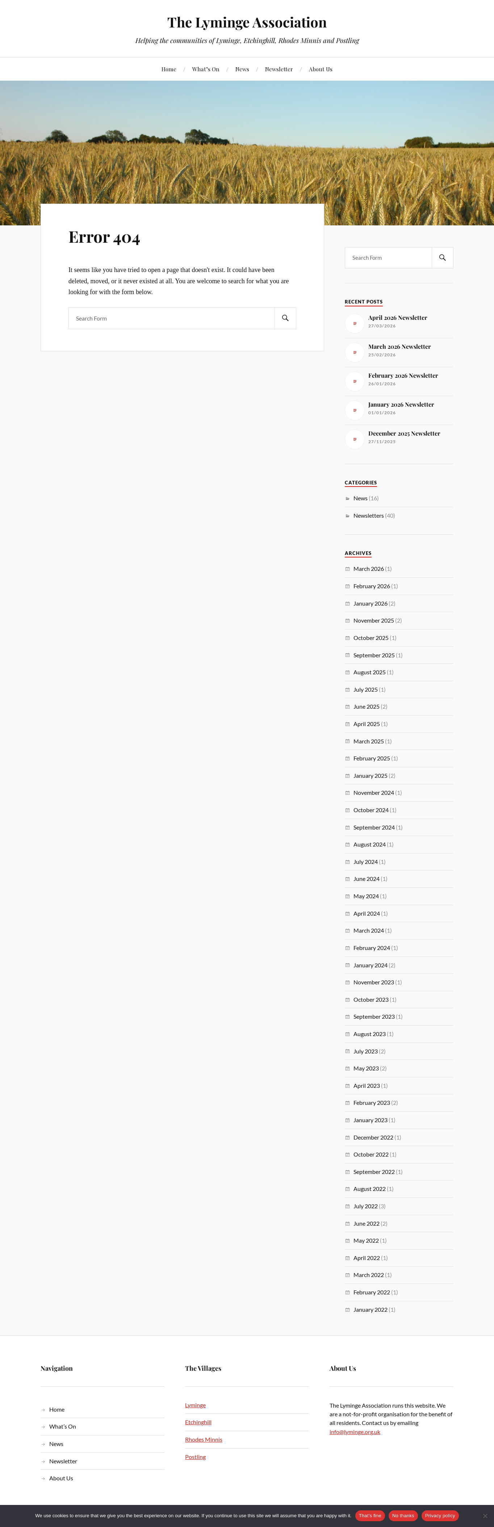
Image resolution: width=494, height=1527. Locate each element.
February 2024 (371, 947)
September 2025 (374, 655)
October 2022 (371, 1154)
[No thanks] (485, 1515)
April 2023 (366, 1085)
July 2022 (365, 1205)
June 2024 (366, 878)
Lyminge (195, 1404)
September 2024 (374, 827)
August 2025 (369, 672)
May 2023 (366, 1068)
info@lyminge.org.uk (355, 1431)
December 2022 (373, 1137)
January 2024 (370, 965)
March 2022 (368, 1274)
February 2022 (371, 1292)
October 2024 (371, 809)
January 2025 (370, 775)
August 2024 (369, 844)
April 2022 (366, 1257)
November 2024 (373, 792)
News (242, 69)
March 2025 (368, 741)
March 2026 (368, 568)
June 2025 (366, 706)
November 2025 (373, 620)
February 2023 (371, 1102)
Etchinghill (198, 1421)
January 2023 (370, 1119)
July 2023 (365, 1051)
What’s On (205, 69)
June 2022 (366, 1223)
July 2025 (365, 689)
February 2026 (371, 585)
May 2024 (366, 895)
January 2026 (370, 603)
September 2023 (374, 1016)
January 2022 (370, 1309)
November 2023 (373, 982)
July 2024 (365, 861)
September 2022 (374, 1171)
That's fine (370, 1515)
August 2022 (369, 1188)
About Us (320, 69)
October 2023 (371, 999)
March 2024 (368, 930)
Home (169, 69)
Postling (195, 1456)
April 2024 (366, 913)
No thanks (403, 1515)
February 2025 (371, 758)
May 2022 (366, 1240)
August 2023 (369, 1033)
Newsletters (368, 515)
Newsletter (279, 69)
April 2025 (366, 723)
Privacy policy (440, 1515)
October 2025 (371, 637)
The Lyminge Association (247, 22)
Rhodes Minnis (203, 1439)
